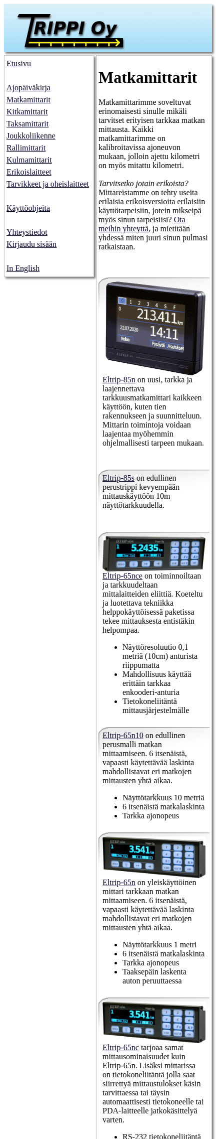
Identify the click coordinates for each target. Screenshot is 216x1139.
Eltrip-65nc (120, 1047)
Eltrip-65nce (122, 576)
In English (23, 268)
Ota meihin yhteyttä (142, 224)
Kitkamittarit (27, 111)
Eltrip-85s (118, 478)
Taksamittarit (27, 123)
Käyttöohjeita (28, 208)
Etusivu (18, 63)
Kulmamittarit (29, 160)
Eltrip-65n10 (123, 735)
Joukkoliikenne (31, 135)
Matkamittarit (28, 99)
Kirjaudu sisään (31, 244)
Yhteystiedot (27, 232)
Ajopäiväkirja (28, 87)
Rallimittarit (26, 148)
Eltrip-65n (119, 882)
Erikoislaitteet (29, 172)
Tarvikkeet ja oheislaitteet (47, 184)
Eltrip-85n (119, 379)
